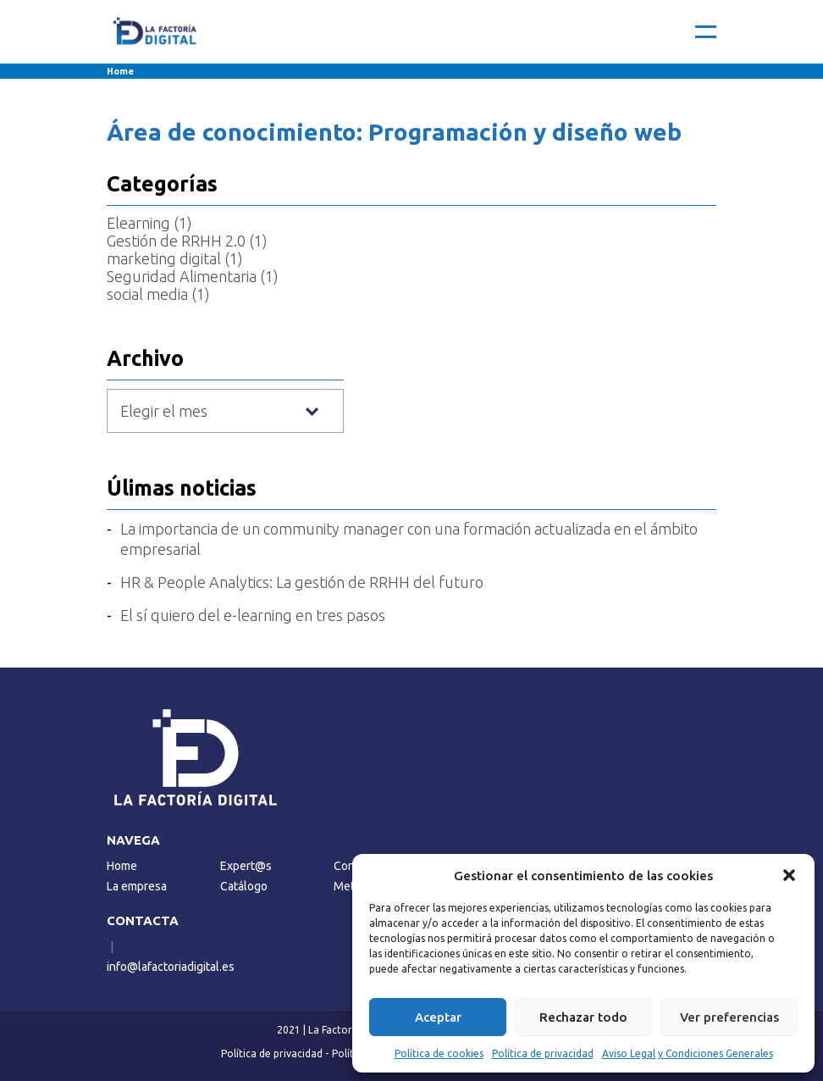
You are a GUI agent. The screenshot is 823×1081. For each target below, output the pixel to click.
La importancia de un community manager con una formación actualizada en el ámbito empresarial (409, 538)
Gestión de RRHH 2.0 (176, 240)
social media (147, 293)
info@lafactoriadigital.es (171, 966)
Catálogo (244, 886)
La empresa (137, 886)
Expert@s (246, 866)
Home (120, 71)
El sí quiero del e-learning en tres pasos (252, 615)
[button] (789, 875)
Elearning (138, 222)
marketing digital (164, 258)
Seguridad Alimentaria (182, 276)
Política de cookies (439, 1053)
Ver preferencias (729, 1017)
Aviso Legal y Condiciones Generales (687, 1053)
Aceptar (438, 1017)
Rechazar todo (583, 1017)
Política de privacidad (543, 1053)
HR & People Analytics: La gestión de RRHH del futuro (301, 582)
